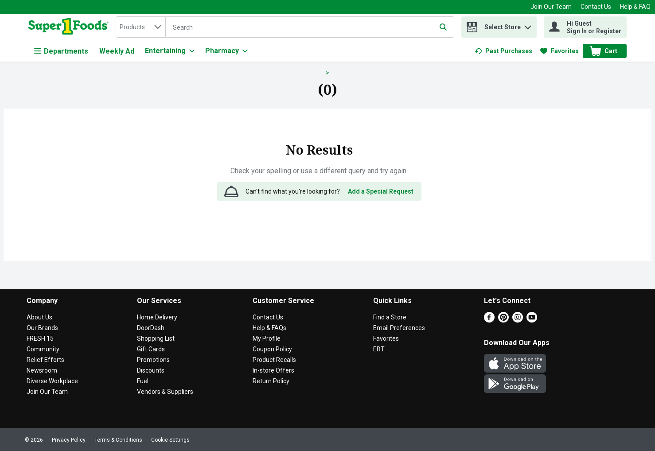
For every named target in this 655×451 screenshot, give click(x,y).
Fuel (142, 381)
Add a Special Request (380, 191)
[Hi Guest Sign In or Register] (585, 27)
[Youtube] (531, 320)
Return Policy (271, 381)
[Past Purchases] (503, 50)
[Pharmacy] (226, 50)
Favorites (386, 338)
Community (43, 349)
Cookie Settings (170, 440)
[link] (503, 50)
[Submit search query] (443, 27)
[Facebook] (489, 320)
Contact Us (596, 6)
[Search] (310, 27)
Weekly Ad (116, 51)
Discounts (150, 370)
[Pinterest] (503, 320)
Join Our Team (551, 6)
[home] (70, 27)
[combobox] (140, 27)
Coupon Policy (272, 349)
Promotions (153, 359)
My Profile (267, 338)
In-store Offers (273, 370)
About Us (39, 317)
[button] (527, 25)
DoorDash (150, 327)
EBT (379, 349)
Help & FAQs (269, 327)
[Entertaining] (170, 50)
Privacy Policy (69, 440)
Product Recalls (274, 359)
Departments (61, 51)
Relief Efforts (45, 359)
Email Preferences (399, 327)
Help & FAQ (635, 6)
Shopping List (156, 338)
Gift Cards (151, 349)
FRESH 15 (40, 338)
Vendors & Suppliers (165, 391)
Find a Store (389, 317)
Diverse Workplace (52, 381)
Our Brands (42, 327)
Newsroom (42, 370)
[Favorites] (559, 50)
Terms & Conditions (118, 440)
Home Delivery (157, 317)
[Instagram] (517, 320)
